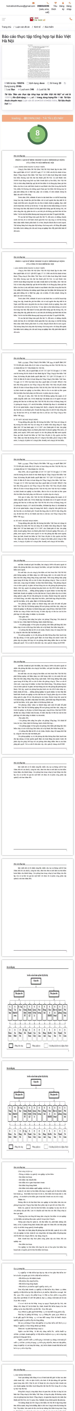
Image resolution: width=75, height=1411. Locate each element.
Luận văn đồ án (23, 27)
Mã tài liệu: (14, 83)
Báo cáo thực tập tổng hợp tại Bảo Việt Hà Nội (36, 38)
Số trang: (54, 83)
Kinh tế (37, 27)
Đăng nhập (69, 6)
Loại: (9, 89)
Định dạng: (35, 83)
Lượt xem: (26, 89)
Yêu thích (54, 6)
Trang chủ (6, 27)
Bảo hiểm (49, 27)
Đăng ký (61, 6)
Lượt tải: (43, 89)
